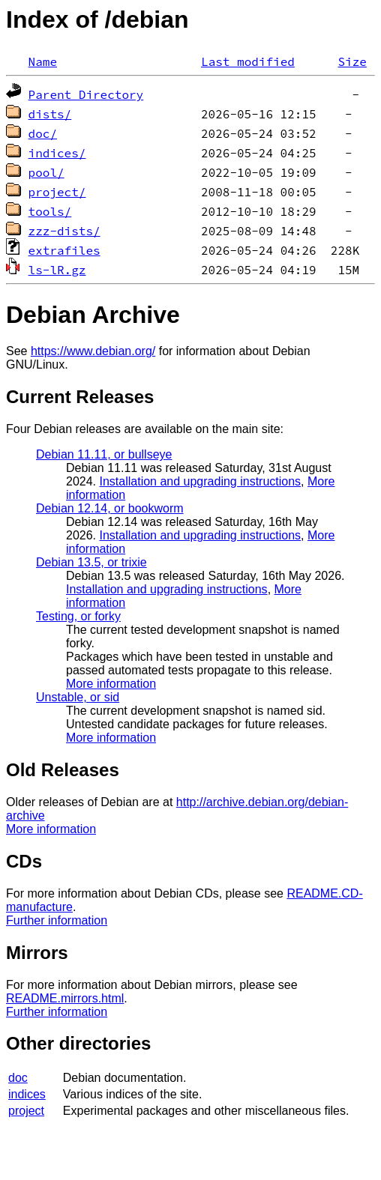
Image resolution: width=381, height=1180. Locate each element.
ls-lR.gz (57, 269)
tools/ (50, 211)
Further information (56, 920)
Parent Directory (86, 94)
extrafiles (64, 250)
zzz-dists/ (64, 230)
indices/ (57, 152)
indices (27, 1094)
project (26, 1110)
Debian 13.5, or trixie (91, 562)
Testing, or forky (78, 616)
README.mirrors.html (65, 998)
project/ (57, 191)
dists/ (50, 113)
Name (42, 61)
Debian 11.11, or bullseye (104, 454)
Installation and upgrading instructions (200, 481)
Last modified (248, 61)
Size (352, 61)
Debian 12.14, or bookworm (110, 508)
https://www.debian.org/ (93, 351)
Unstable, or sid (77, 697)
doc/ (42, 133)
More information (111, 683)
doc (18, 1077)
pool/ (46, 172)
